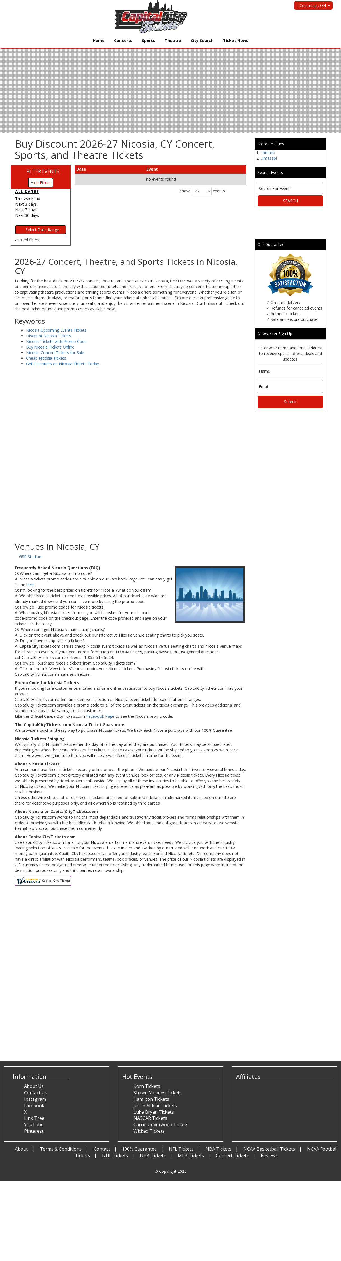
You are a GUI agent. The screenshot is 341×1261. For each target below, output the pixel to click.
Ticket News (235, 40)
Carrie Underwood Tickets (160, 1124)
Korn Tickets (146, 1086)
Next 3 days (26, 204)
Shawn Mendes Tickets (157, 1093)
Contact (102, 1149)
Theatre (173, 40)
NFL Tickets (181, 1149)
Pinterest (33, 1131)
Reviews (269, 1155)
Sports (148, 40)
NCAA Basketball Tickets (269, 1149)
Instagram (35, 1099)
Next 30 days (27, 215)
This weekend (27, 198)
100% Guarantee (139, 1149)
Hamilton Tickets (151, 1099)
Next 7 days (26, 209)
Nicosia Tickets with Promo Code (56, 341)
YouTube (33, 1124)
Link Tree (34, 1118)
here (30, 584)
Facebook (34, 1105)
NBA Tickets (218, 1149)
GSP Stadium (31, 556)
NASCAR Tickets (150, 1118)
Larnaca (268, 152)
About (21, 1149)
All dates (27, 191)
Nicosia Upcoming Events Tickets (56, 330)
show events (202, 191)
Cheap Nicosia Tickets (46, 358)
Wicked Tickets (149, 1131)
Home (99, 40)
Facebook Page (100, 716)
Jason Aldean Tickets (155, 1105)
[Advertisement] (130, 497)
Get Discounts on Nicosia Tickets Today (62, 363)
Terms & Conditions (61, 1149)
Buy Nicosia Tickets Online (50, 347)
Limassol (269, 158)
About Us (34, 1086)
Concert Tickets (232, 1155)
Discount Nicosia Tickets (48, 335)
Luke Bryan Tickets (153, 1112)
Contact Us (35, 1093)
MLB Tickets (191, 1155)
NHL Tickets (115, 1155)
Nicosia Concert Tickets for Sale (55, 352)
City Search (202, 40)
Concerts (123, 40)
